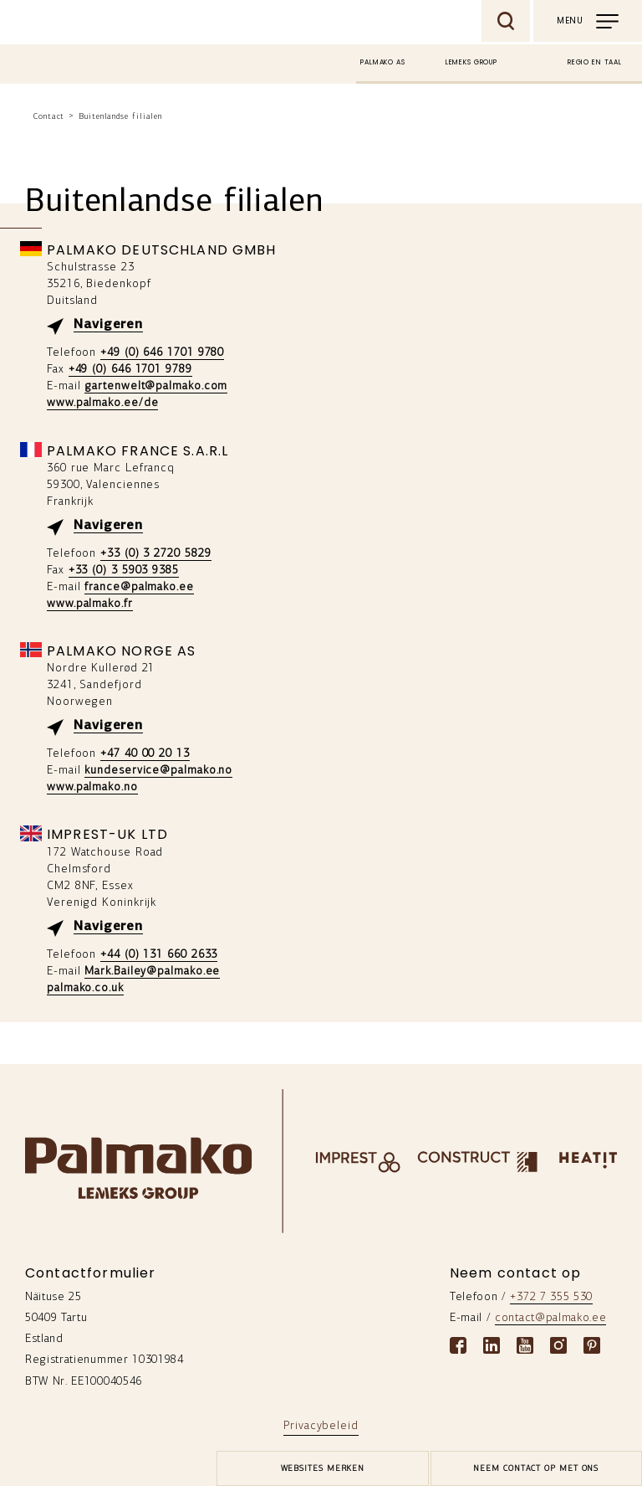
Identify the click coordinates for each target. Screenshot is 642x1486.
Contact (48, 116)
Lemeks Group (471, 62)
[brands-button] (322, 1468)
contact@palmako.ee (550, 1318)
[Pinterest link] (591, 1345)
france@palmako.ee (138, 587)
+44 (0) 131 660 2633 (158, 955)
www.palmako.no (92, 787)
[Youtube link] (525, 1345)
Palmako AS (382, 62)
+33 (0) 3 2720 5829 (155, 554)
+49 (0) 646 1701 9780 (162, 353)
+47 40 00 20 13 (145, 754)
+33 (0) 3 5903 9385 (124, 570)
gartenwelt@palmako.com (155, 386)
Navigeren (108, 325)
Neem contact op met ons (536, 1468)
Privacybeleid (321, 1426)
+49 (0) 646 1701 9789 (130, 369)
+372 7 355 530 (551, 1297)
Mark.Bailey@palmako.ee (152, 971)
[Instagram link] (558, 1345)
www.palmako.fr (90, 604)
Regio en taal (595, 62)
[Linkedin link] (491, 1345)
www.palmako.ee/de (102, 403)
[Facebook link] (458, 1345)
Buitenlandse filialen (120, 116)
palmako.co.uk (85, 988)
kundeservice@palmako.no (158, 770)
